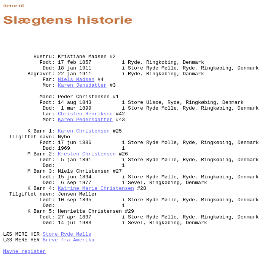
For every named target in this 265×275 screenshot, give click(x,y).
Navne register (24, 251)
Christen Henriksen (85, 114)
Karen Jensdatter (82, 85)
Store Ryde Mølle (67, 234)
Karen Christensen (84, 131)
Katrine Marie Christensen (96, 188)
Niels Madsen (76, 79)
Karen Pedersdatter (85, 120)
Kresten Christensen (87, 154)
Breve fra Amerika (68, 240)
